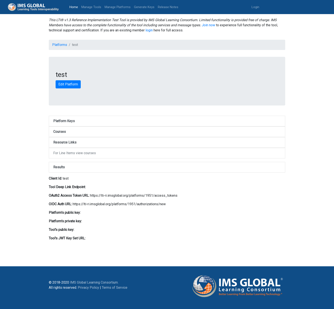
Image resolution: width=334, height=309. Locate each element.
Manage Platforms (118, 7)
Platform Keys (64, 121)
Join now (208, 25)
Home (74, 6)
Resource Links (64, 142)
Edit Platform (68, 84)
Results (59, 167)
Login (255, 7)
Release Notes (168, 7)
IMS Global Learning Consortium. (94, 282)
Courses (59, 132)
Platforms (59, 45)
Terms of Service (114, 288)
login (149, 30)
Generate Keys (144, 7)
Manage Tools (91, 7)
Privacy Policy (88, 288)
